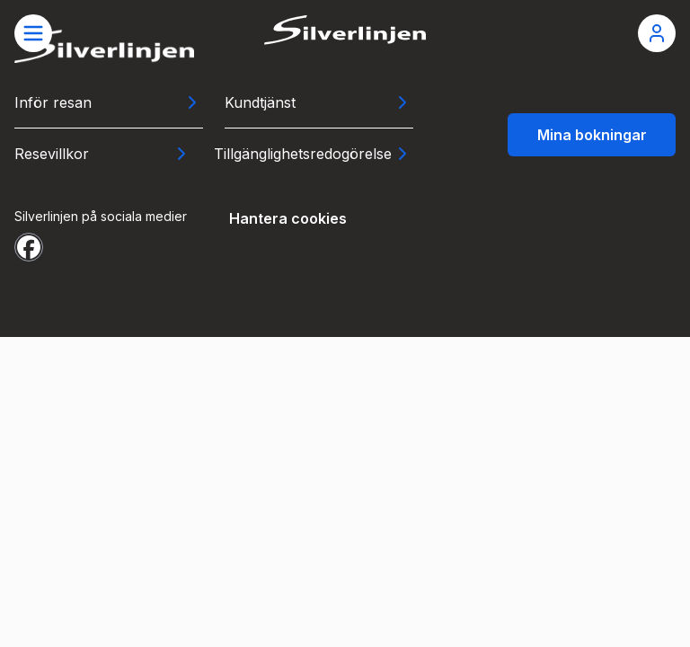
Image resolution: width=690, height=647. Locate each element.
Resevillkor (51, 154)
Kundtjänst (260, 102)
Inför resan (53, 102)
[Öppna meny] (33, 33)
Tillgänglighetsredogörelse (303, 154)
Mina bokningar (592, 135)
